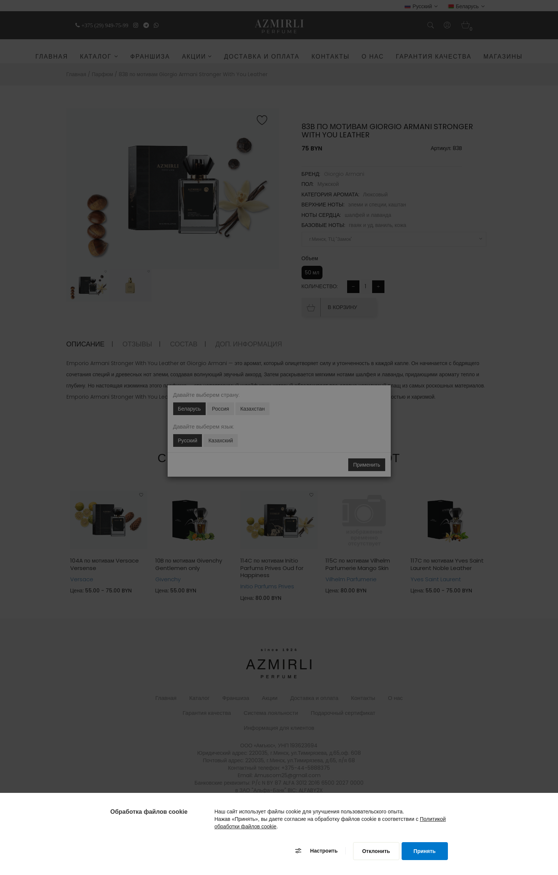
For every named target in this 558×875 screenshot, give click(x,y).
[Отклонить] (376, 851)
